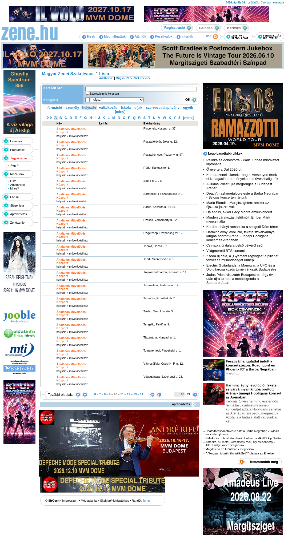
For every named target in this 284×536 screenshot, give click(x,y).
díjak (138, 108)
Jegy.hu (15, 165)
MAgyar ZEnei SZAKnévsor (133, 78)
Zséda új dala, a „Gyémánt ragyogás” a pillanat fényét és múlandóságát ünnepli (242, 258)
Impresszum (70, 500)
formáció (54, 108)
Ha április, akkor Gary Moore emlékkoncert (239, 212)
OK (191, 100)
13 (135, 394)
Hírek (88, 36)
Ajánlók (138, 36)
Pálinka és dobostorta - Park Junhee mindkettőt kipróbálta (243, 438)
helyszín (89, 108)
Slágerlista (17, 205)
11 (121, 394)
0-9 (49, 118)
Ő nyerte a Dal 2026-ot (224, 169)
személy (72, 108)
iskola (126, 108)
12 (128, 394)
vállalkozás (108, 108)
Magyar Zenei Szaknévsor (68, 73)
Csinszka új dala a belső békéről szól (234, 245)
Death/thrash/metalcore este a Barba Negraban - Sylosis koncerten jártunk (242, 195)
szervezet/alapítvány (162, 108)
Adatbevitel (17, 184)
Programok (17, 149)
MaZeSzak (17, 174)
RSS (212, 36)
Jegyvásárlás (18, 158)
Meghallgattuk (112, 36)
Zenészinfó (17, 222)
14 (141, 394)
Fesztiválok (161, 36)
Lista (13, 181)
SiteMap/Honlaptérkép (114, 500)
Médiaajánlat (89, 500)
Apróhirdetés (18, 214)
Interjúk (185, 36)
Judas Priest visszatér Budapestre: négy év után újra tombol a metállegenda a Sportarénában (239, 279)
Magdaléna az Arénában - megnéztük (230, 449)
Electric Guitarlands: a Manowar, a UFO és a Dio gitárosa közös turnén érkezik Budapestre (241, 267)
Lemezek (16, 141)
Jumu (146, 500)
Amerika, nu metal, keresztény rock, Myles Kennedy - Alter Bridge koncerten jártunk (240, 443)
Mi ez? (14, 188)
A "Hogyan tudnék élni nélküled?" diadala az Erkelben (240, 453)
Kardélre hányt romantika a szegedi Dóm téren (242, 227)
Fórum (14, 197)
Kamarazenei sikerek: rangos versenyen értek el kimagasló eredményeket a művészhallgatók (242, 177)
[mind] (120, 112)
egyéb (188, 108)
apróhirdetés (183, 404)
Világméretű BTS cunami (225, 251)
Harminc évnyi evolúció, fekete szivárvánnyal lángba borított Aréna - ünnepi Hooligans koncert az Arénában (240, 236)
